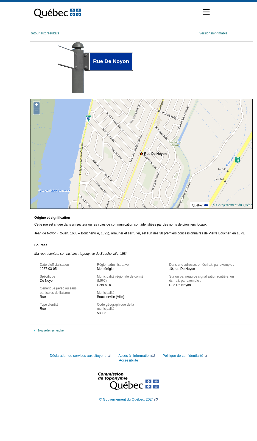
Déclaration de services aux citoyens (78, 356)
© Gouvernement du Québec (233, 205)
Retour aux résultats (44, 33)
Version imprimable (213, 33)
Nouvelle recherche (51, 330)
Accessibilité (128, 360)
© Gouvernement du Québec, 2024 (126, 399)
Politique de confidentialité (183, 356)
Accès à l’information (134, 356)
